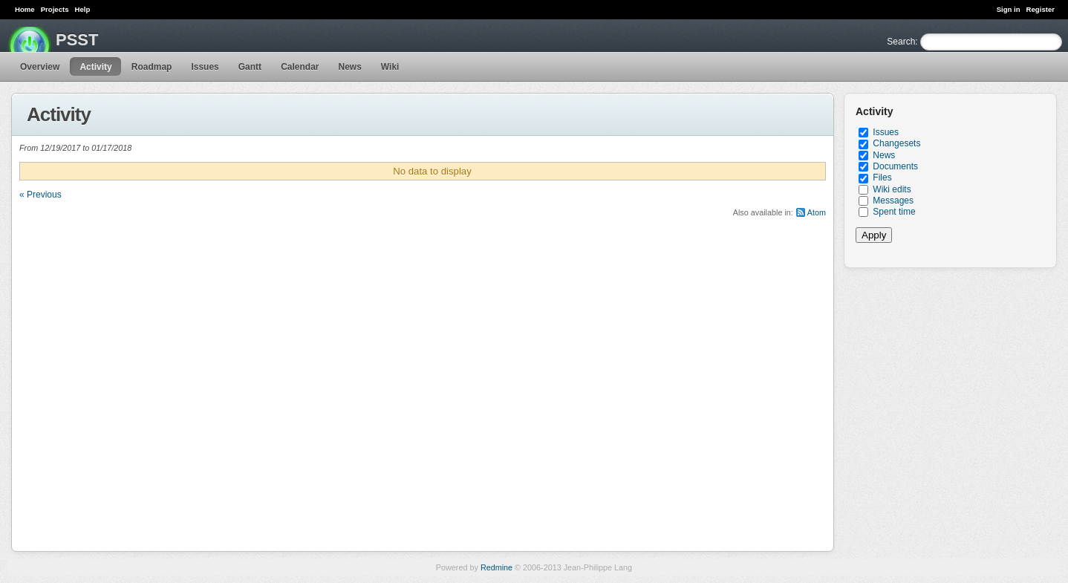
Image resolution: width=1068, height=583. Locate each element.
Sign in (1008, 9)
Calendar (300, 67)
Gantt (249, 67)
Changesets (896, 143)
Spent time (894, 211)
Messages (893, 200)
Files (882, 177)
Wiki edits (892, 189)
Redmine (496, 567)
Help (83, 9)
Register (1040, 9)
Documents (895, 166)
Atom (816, 212)
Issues (204, 67)
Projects (55, 9)
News (349, 67)
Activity (95, 67)
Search (901, 41)
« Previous (40, 194)
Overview (39, 67)
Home (25, 9)
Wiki (390, 67)
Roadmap (151, 67)
